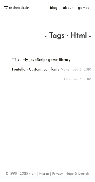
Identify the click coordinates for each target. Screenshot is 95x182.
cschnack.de (19, 11)
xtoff (32, 172)
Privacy (57, 172)
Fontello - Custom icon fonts (35, 68)
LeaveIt (83, 172)
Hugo (70, 172)
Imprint (44, 172)
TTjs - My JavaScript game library (41, 58)
